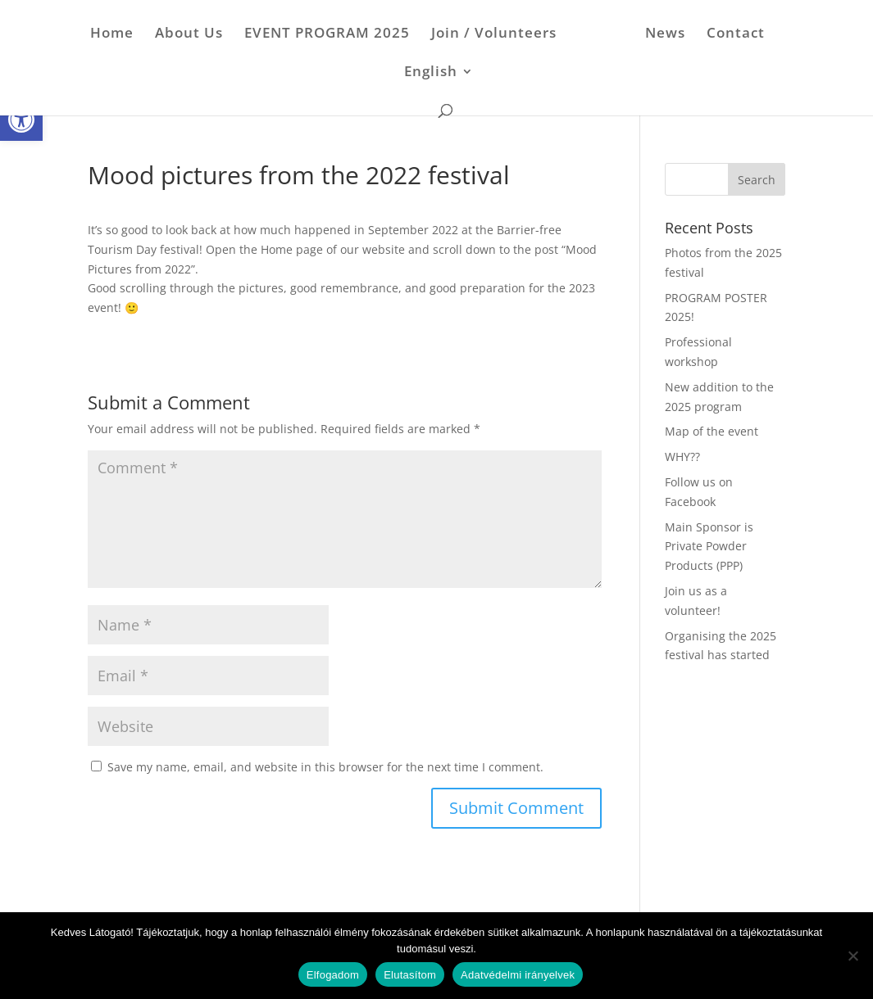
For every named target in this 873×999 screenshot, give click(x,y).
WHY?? (682, 456)
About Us (195, 34)
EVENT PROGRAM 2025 (333, 34)
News (659, 34)
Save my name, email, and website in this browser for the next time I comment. (325, 767)
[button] (21, 119)
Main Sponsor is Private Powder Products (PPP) (709, 546)
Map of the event (711, 431)
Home (117, 34)
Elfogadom (333, 975)
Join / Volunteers (499, 34)
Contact (730, 34)
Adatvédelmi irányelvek (518, 975)
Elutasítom (410, 975)
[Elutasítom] (852, 955)
